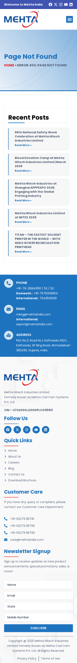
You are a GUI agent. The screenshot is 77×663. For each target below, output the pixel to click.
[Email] (8, 309)
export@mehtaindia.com (34, 324)
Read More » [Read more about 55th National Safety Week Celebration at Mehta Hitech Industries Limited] (23, 145)
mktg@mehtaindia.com (33, 314)
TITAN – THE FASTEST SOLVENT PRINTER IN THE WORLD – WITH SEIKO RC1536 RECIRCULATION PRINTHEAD (38, 241)
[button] (69, 19)
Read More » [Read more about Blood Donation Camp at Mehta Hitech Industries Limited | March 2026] (23, 170)
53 (52, 288)
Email (20, 308)
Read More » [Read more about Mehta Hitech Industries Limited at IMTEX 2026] (23, 222)
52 (45, 288)
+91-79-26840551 (28, 288)
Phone (21, 282)
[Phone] (8, 283)
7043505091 (48, 298)
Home (9, 65)
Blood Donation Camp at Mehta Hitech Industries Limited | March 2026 (40, 162)
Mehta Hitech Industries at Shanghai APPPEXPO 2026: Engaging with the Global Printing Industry (36, 189)
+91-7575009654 (46, 293)
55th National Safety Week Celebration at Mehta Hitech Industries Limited (37, 136)
